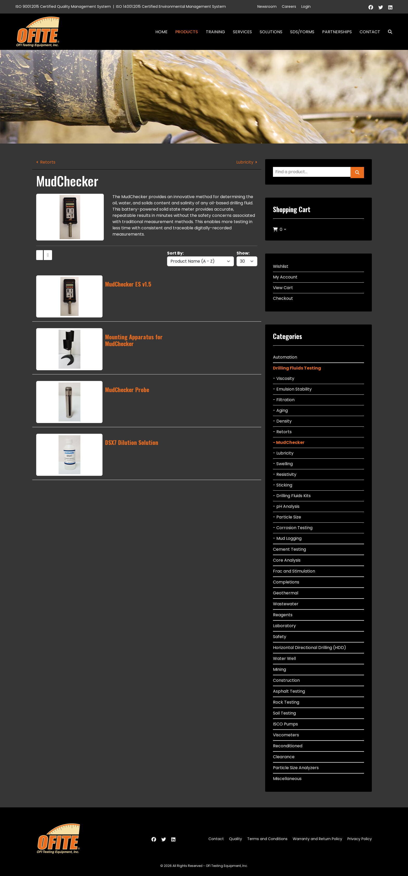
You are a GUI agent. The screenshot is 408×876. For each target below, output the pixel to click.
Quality (235, 838)
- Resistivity (284, 474)
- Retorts (282, 432)
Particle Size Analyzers (296, 768)
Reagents (282, 615)
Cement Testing (289, 549)
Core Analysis (287, 560)
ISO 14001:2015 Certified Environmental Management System (171, 6)
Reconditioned (287, 746)
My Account (285, 277)
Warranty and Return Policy (317, 838)
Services (242, 32)
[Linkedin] (390, 7)
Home (161, 32)
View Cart (283, 288)
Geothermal (285, 593)
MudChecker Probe (127, 389)
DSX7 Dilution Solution (131, 442)
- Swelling (283, 464)
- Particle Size (287, 517)
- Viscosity (283, 378)
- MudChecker (288, 442)
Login (306, 6)
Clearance (284, 757)
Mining (279, 669)
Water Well (284, 658)
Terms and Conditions (267, 838)
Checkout (283, 298)
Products (186, 32)
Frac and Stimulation (294, 571)
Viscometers (286, 735)
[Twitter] (380, 7)
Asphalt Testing (289, 691)
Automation (285, 357)
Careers (289, 6)
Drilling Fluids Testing (297, 368)
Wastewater (285, 604)
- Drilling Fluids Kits (292, 496)
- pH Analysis (286, 506)
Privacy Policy (359, 838)
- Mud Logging (287, 538)
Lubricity (244, 162)
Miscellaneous (287, 779)
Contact (370, 32)
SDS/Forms (302, 32)
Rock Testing (286, 702)
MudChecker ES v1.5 (128, 284)
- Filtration (284, 400)
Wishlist (280, 266)
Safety (279, 637)
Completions (286, 582)
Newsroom (267, 6)
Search (388, 32)
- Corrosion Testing (293, 528)
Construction (286, 680)
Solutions (271, 32)
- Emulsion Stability (292, 389)
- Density (282, 421)
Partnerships (337, 32)
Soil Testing (284, 713)
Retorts (47, 162)
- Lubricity (283, 453)
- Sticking (282, 485)
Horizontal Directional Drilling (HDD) (309, 648)
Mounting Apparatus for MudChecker (134, 340)
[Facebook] (370, 7)
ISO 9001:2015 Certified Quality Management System (63, 6)
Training (215, 32)
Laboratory (284, 626)
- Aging (280, 410)
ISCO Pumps (285, 724)
